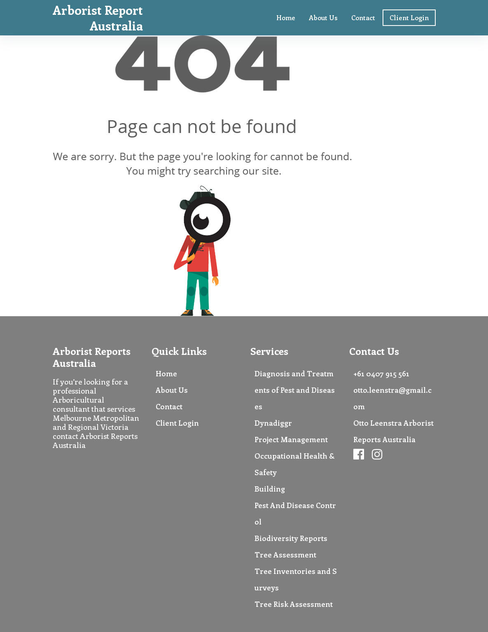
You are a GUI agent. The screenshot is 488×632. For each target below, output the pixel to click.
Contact (363, 17)
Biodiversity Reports (291, 538)
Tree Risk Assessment (294, 604)
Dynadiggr (273, 423)
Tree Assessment (285, 555)
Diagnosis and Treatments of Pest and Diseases (295, 389)
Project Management (291, 439)
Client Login (409, 17)
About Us (323, 17)
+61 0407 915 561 (381, 373)
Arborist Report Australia (98, 18)
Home (285, 17)
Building (270, 489)
